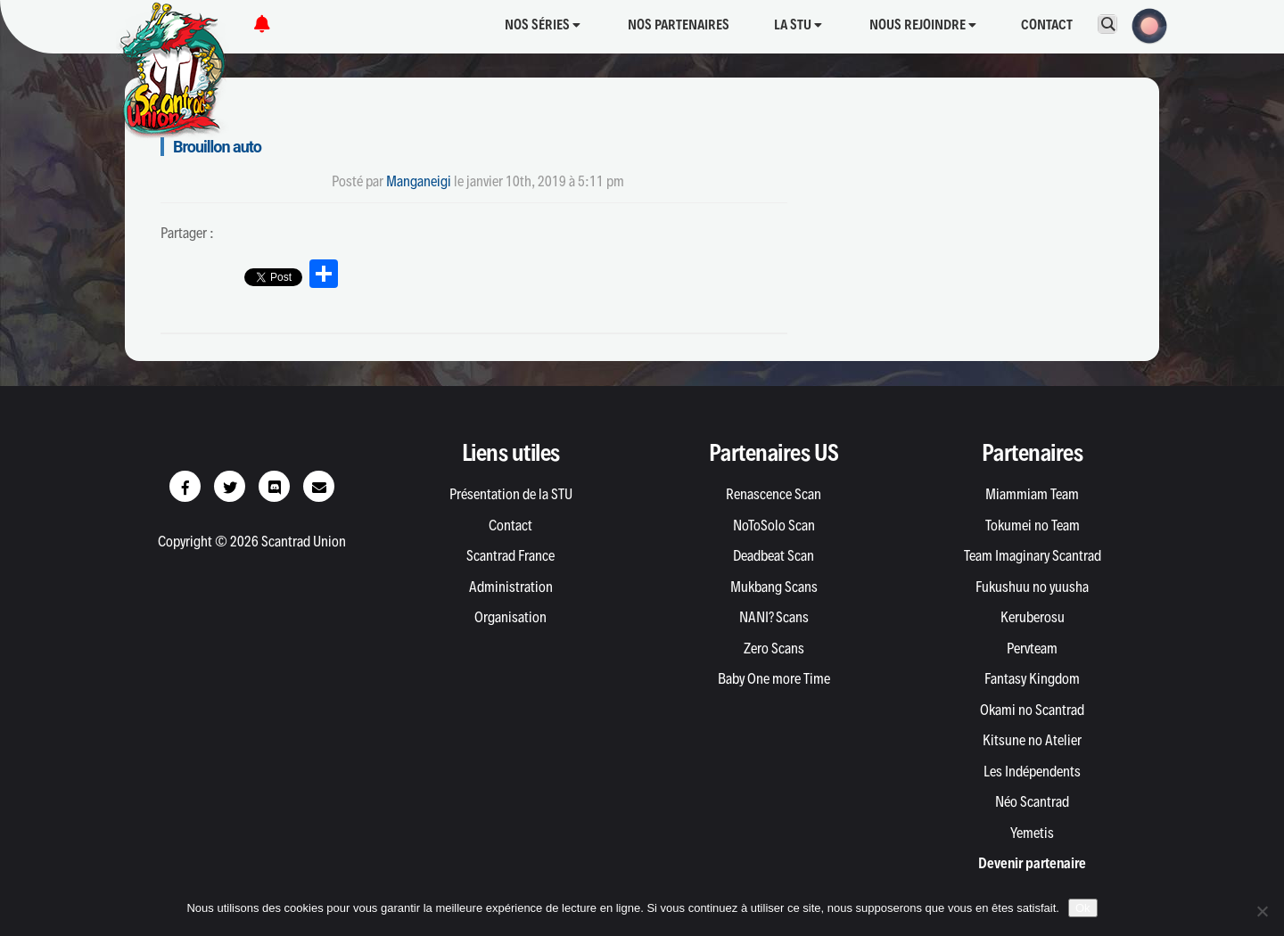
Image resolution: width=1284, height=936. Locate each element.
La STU (798, 24)
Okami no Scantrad (1032, 710)
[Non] (1262, 911)
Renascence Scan (773, 494)
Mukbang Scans (774, 587)
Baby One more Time (774, 678)
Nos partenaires (678, 24)
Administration (511, 587)
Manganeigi (418, 181)
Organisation (510, 617)
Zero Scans (774, 648)
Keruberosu (1032, 617)
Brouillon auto (217, 146)
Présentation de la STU (510, 494)
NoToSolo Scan (774, 525)
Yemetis (1032, 833)
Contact (1047, 24)
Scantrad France (510, 555)
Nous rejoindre (922, 24)
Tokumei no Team (1032, 525)
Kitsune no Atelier (1032, 740)
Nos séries (542, 24)
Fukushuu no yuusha (1032, 587)
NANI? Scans (774, 617)
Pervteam (1032, 648)
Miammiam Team (1032, 494)
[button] (1144, 24)
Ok (1083, 908)
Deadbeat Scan (773, 555)
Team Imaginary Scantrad (1032, 555)
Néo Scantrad (1032, 801)
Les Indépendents (1032, 771)
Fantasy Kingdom (1032, 678)
